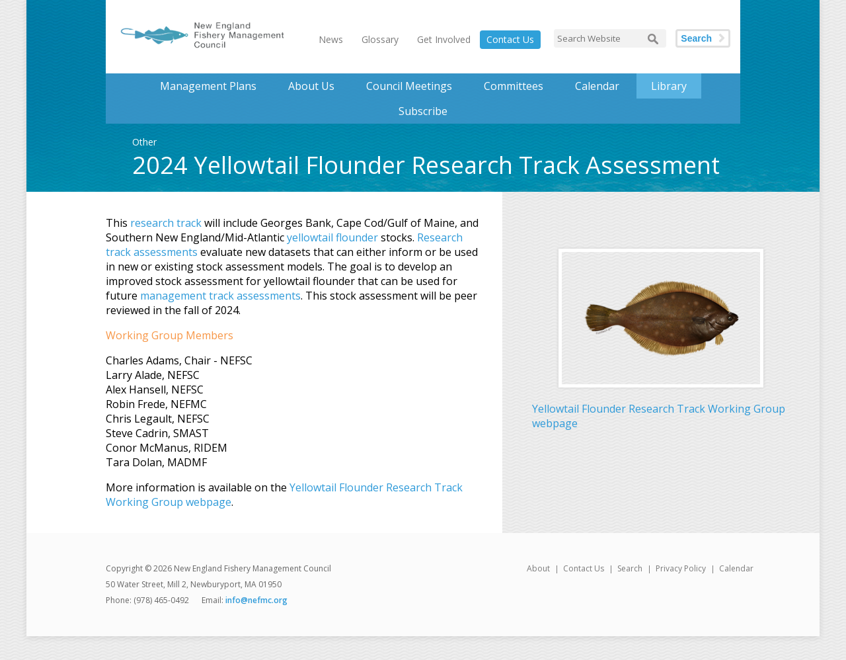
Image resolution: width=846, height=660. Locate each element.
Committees (513, 86)
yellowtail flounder (332, 237)
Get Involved (444, 39)
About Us (311, 86)
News (331, 39)
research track (166, 223)
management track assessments (220, 295)
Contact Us (510, 39)
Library (669, 86)
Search (696, 38)
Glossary (380, 39)
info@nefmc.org (256, 600)
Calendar (597, 86)
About (538, 568)
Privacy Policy (681, 568)
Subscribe (423, 111)
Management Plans (208, 86)
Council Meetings (409, 86)
